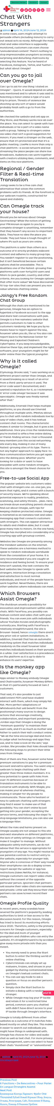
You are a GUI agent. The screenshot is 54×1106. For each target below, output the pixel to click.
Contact (44, 2)
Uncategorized (9, 1060)
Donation (33, 2)
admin (6, 30)
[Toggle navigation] (48, 9)
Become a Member (19, 2)
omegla (33, 632)
